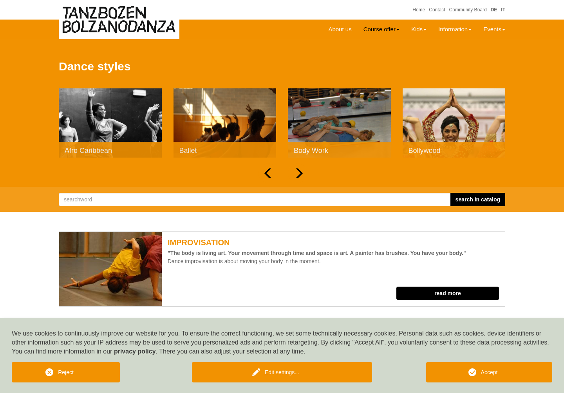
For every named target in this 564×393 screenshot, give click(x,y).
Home (418, 10)
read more (447, 293)
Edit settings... (282, 372)
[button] (268, 173)
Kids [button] (419, 29)
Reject (66, 372)
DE (494, 10)
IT (503, 10)
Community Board (468, 10)
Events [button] (494, 29)
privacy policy (135, 351)
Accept (489, 372)
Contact (437, 10)
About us (339, 29)
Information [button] (455, 29)
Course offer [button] (381, 29)
